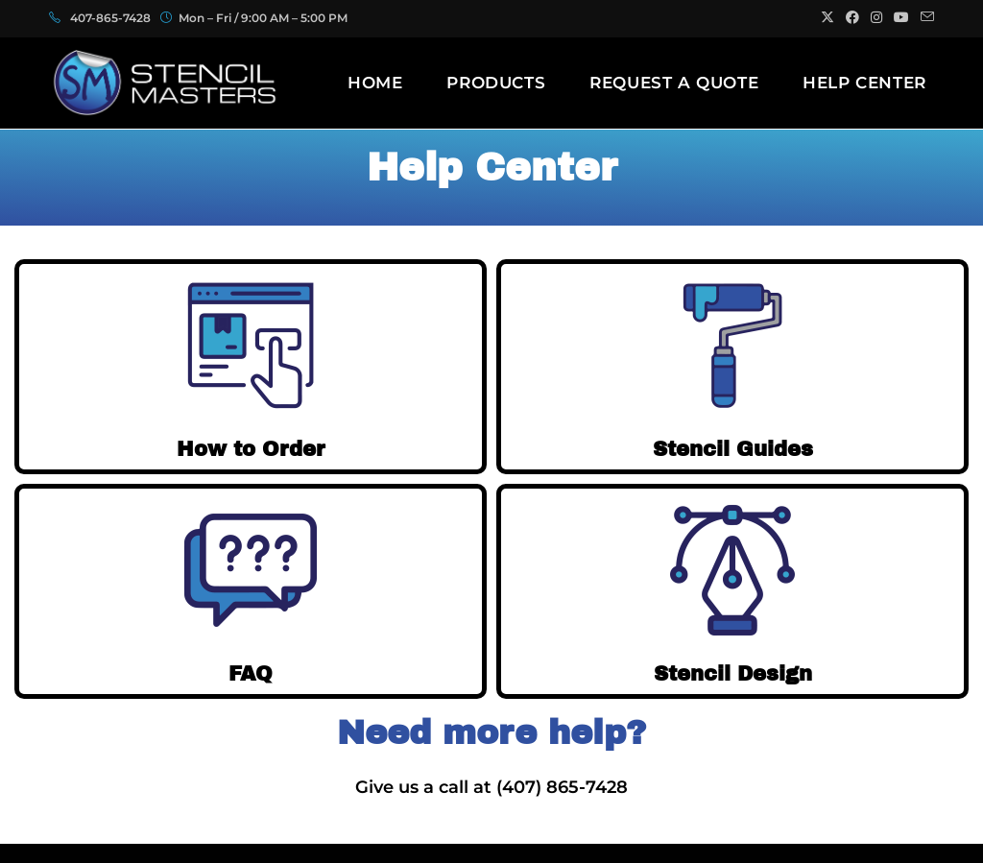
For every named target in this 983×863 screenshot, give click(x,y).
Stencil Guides (733, 448)
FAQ (251, 672)
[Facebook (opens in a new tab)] (852, 18)
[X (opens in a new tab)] (827, 18)
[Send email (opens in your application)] (924, 18)
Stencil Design (732, 672)
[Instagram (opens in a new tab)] (876, 18)
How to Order (251, 448)
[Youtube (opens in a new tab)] (901, 18)
